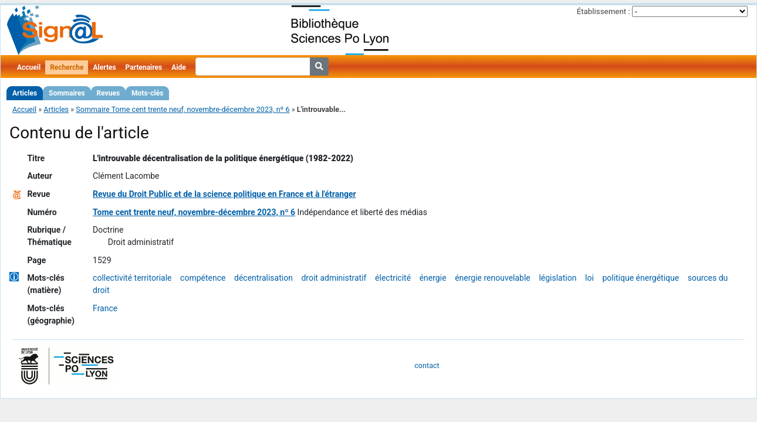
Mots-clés (147, 93)
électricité (393, 278)
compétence (202, 278)
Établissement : (603, 11)
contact (426, 365)
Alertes (104, 67)
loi (589, 278)
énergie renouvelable (492, 278)
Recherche (66, 67)
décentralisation (263, 278)
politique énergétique (640, 278)
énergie (433, 278)
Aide (178, 67)
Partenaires (144, 67)
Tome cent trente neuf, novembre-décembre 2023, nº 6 (194, 212)
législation (557, 278)
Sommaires (67, 93)
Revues (108, 93)
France (105, 308)
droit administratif (333, 278)
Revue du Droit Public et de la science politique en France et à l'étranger (224, 194)
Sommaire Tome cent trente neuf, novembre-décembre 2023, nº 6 (182, 109)
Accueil (28, 67)
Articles (24, 93)
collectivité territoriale (132, 278)
